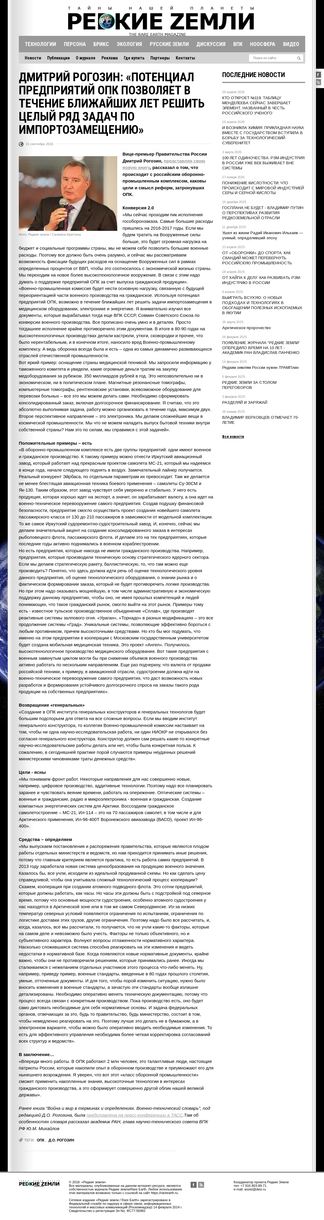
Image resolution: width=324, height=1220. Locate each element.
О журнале (85, 58)
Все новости (233, 436)
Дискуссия (211, 44)
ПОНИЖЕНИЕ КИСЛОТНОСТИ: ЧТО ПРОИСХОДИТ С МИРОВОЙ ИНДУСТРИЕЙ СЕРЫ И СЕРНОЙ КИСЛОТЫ (263, 188)
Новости (33, 58)
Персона (75, 44)
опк (40, 1140)
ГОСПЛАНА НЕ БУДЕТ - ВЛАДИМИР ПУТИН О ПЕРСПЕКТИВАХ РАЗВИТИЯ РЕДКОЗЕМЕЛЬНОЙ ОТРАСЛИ (262, 212)
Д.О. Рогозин (61, 1140)
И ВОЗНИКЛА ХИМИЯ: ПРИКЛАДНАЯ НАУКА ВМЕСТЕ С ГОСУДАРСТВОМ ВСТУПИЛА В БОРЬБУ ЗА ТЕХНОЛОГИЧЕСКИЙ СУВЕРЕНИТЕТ (263, 135)
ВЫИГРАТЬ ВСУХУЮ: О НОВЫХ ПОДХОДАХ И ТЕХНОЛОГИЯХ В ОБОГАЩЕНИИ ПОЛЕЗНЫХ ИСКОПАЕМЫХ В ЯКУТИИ (262, 305)
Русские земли (169, 44)
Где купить (134, 58)
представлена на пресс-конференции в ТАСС (135, 1115)
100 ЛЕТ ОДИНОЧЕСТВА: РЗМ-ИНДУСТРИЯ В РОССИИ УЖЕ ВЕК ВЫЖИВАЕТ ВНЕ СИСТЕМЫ (263, 163)
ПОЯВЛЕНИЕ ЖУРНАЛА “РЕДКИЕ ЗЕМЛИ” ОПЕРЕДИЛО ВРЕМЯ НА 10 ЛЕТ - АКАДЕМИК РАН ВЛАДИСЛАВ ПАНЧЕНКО (261, 347)
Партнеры (160, 58)
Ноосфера (262, 44)
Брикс (101, 44)
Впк (238, 44)
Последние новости (253, 75)
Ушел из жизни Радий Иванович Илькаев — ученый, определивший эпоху (262, 235)
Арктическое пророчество (246, 328)
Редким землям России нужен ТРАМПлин (260, 367)
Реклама (109, 58)
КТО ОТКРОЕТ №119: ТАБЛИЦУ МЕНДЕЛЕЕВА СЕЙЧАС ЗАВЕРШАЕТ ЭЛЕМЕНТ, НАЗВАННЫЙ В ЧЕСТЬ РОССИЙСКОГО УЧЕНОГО (256, 105)
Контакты (185, 58)
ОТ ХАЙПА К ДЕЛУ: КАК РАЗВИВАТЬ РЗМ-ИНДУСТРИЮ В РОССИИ (261, 280)
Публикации (58, 58)
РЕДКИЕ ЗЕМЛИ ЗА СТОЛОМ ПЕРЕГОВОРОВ (249, 385)
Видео (291, 44)
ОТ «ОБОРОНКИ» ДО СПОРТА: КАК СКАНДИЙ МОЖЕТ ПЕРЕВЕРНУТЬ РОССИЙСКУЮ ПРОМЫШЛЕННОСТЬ (257, 258)
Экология (129, 44)
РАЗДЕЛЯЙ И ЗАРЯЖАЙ (244, 402)
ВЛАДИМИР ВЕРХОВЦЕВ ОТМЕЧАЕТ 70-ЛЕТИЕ (260, 420)
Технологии (40, 44)
